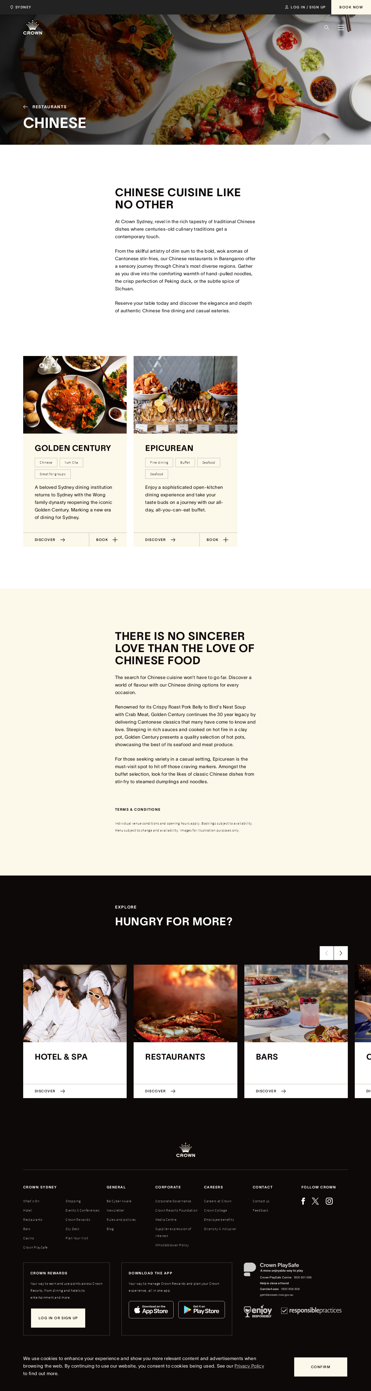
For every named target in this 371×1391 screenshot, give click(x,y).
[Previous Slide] (327, 953)
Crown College (215, 1210)
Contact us (261, 1201)
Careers (213, 1187)
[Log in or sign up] (58, 1318)
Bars (26, 1229)
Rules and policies (121, 1219)
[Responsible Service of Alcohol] (258, 1312)
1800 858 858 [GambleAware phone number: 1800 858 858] (290, 1289)
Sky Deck (73, 1229)
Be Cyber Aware (119, 1201)
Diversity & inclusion (220, 1229)
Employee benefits (219, 1219)
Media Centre (166, 1219)
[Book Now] (351, 7)
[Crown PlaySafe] (278, 1270)
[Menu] (341, 27)
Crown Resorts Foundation (176, 1210)
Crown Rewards (78, 1219)
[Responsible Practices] (311, 1312)
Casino (28, 1238)
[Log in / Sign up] (305, 7)
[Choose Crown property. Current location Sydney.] (20, 7)
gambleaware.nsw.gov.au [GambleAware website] (276, 1294)
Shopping (73, 1201)
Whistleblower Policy (172, 1245)
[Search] (327, 27)
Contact (263, 1187)
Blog (110, 1229)
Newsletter (115, 1210)
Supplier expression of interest (173, 1232)
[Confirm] (320, 1367)
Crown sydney (40, 1187)
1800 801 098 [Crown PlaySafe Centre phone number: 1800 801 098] (302, 1277)
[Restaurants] (43, 107)
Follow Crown (318, 1187)
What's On (31, 1201)
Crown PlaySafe (35, 1247)
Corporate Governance (173, 1201)
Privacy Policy (249, 1365)
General (116, 1187)
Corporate (168, 1187)
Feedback (261, 1210)
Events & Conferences (82, 1210)
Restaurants (33, 1219)
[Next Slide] (341, 953)
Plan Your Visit (77, 1238)
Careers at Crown (218, 1201)
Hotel (27, 1210)
